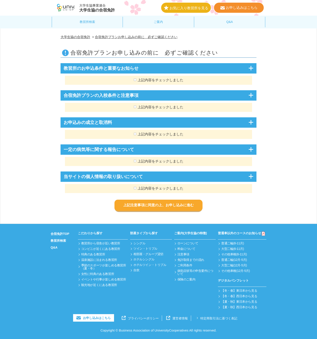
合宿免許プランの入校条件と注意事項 (101, 95)
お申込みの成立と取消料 (88, 122)
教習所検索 (87, 22)
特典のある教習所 (93, 254)
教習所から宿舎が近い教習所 (100, 243)
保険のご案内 (186, 279)
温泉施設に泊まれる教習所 (99, 260)
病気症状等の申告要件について (195, 272)
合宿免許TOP (60, 234)
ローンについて (187, 243)
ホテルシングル (143, 259)
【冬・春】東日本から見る (239, 290)
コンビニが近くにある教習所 (100, 249)
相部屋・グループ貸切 (148, 254)
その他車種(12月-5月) (235, 271)
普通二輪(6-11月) (232, 243)
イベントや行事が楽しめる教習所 (103, 279)
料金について (186, 249)
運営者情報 (177, 318)
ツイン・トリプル (145, 248)
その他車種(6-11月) (234, 254)
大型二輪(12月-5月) (234, 265)
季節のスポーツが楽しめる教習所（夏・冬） (103, 266)
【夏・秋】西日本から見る (239, 307)
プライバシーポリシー (140, 318)
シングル (139, 243)
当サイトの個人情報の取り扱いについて (103, 176)
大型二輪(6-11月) (232, 249)
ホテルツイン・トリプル (149, 265)
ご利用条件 (184, 265)
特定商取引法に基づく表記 (216, 318)
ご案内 (158, 22)
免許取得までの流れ (190, 260)
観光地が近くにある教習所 (99, 285)
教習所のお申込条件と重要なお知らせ (101, 68)
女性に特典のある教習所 (97, 274)
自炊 (136, 270)
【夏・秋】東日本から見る (239, 301)
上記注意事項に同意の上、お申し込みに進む (158, 205)
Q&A (229, 22)
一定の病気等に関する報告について (99, 149)
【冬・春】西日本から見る (239, 296)
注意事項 (183, 254)
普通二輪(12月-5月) (234, 260)
